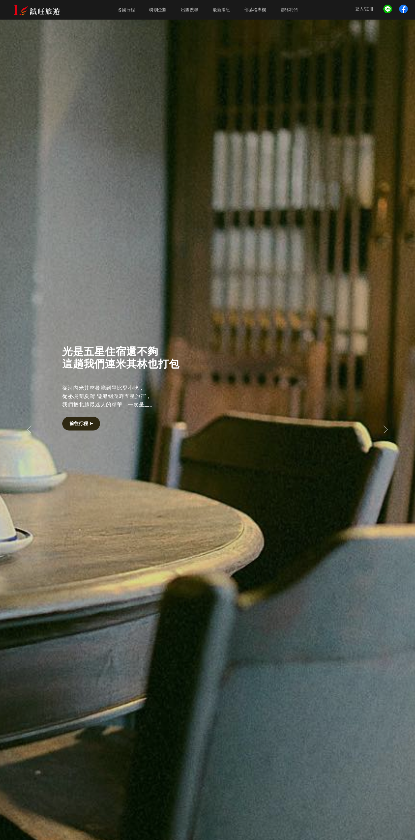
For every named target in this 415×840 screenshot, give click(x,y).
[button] (31, 429)
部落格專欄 (255, 9)
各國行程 (126, 9)
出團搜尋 (189, 9)
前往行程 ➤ (81, 423)
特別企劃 (158, 9)
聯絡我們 (289, 9)
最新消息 (221, 9)
